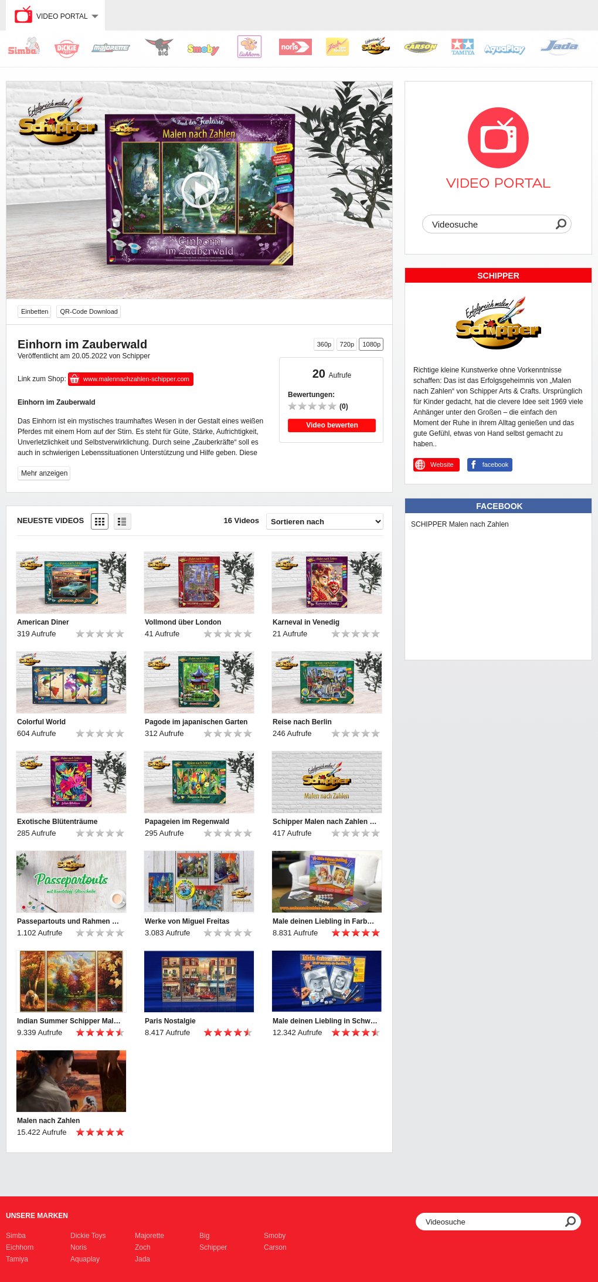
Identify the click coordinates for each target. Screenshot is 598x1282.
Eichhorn (19, 1247)
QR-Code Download (88, 311)
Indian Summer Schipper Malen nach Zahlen (70, 1021)
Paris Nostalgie (170, 1021)
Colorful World (41, 722)
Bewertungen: (311, 395)
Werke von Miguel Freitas (187, 921)
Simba (16, 1236)
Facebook (499, 506)
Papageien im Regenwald (187, 822)
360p (324, 344)
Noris (78, 1247)
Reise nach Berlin (302, 722)
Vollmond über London (183, 622)
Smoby (275, 1236)
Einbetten (34, 311)
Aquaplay (85, 1259)
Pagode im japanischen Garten (196, 722)
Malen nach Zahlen (48, 1121)
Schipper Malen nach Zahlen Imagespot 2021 (325, 822)
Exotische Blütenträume (57, 822)
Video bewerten (332, 425)
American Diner (43, 622)
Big (204, 1236)
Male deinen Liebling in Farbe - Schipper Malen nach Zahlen (325, 921)
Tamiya (17, 1259)
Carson (275, 1247)
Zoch (143, 1247)
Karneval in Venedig (306, 622)
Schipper (213, 1247)
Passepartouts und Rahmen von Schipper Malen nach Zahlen (70, 921)
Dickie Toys (88, 1236)
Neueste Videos (50, 520)
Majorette (149, 1236)
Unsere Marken (37, 1216)
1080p (371, 344)
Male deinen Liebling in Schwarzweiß (325, 1021)
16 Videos (241, 520)
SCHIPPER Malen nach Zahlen (460, 524)
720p (347, 344)
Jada (142, 1259)
